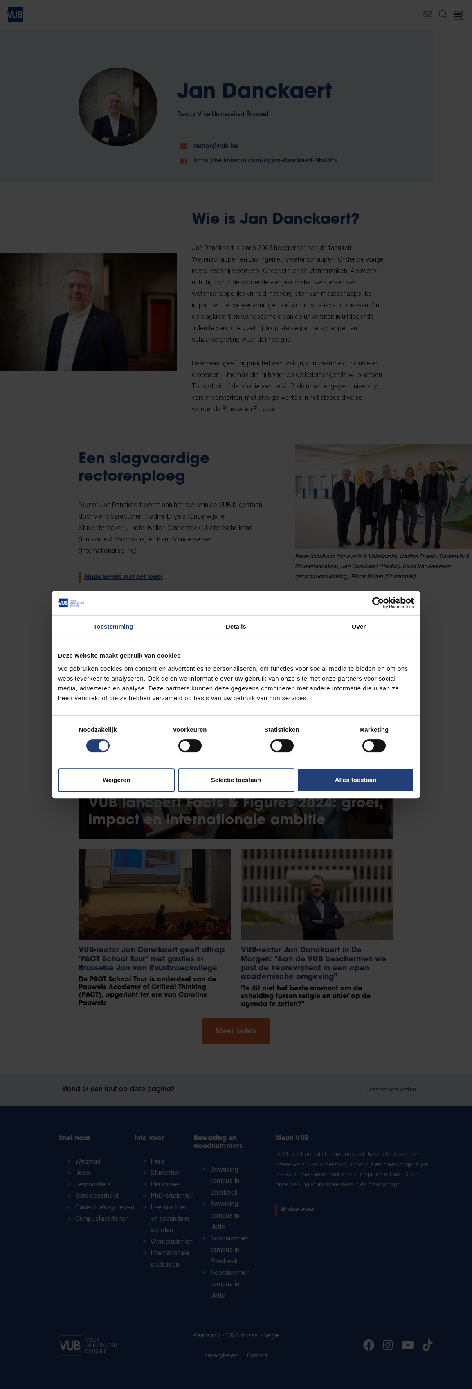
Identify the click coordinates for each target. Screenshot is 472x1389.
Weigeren (116, 779)
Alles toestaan (356, 779)
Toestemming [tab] (113, 626)
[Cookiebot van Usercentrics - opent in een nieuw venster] (378, 603)
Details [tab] (236, 626)
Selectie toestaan (236, 779)
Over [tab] (359, 626)
